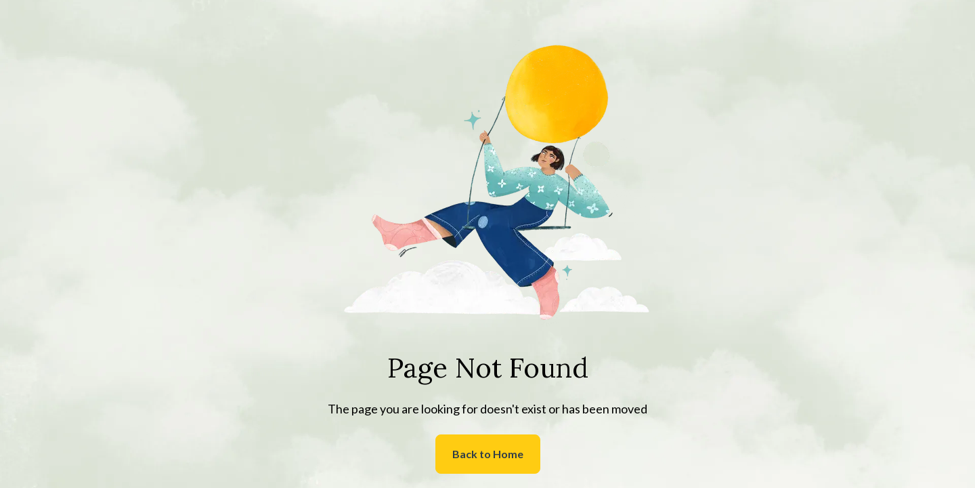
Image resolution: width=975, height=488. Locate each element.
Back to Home (487, 453)
